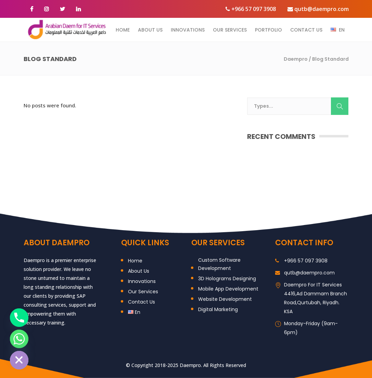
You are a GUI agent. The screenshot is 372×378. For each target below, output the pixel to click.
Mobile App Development (228, 288)
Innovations (142, 281)
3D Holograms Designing (227, 278)
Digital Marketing (218, 309)
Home (135, 260)
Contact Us (141, 301)
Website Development (225, 299)
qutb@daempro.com (318, 9)
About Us (138, 271)
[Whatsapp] (19, 339)
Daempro (296, 59)
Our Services (143, 291)
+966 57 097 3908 (251, 9)
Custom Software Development (219, 264)
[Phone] (19, 317)
